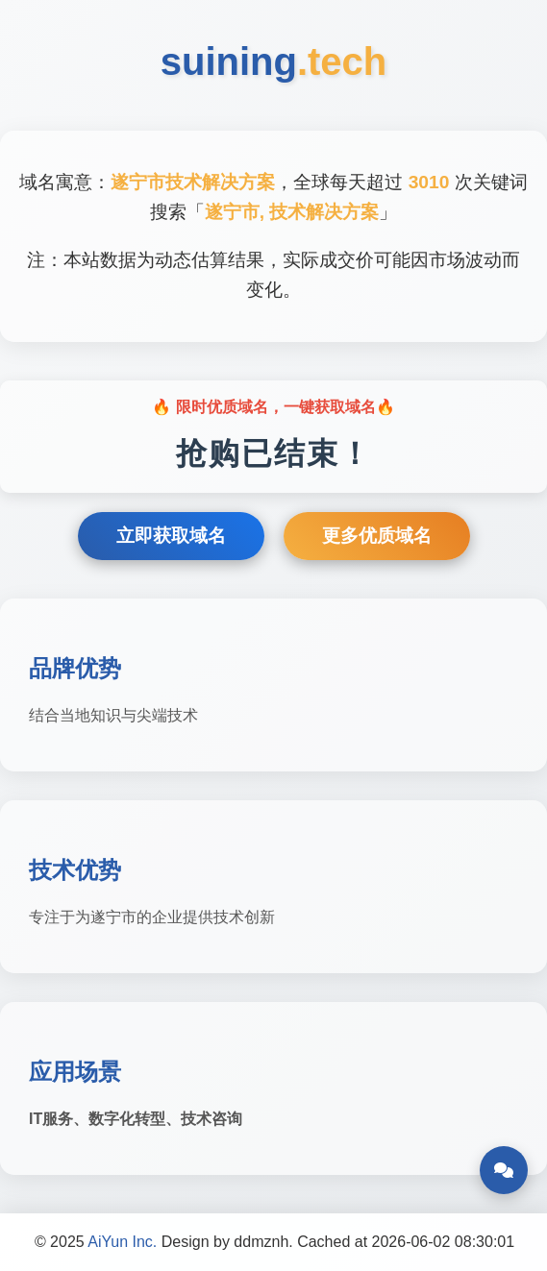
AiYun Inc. (122, 1242)
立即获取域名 (171, 536)
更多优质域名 (377, 536)
